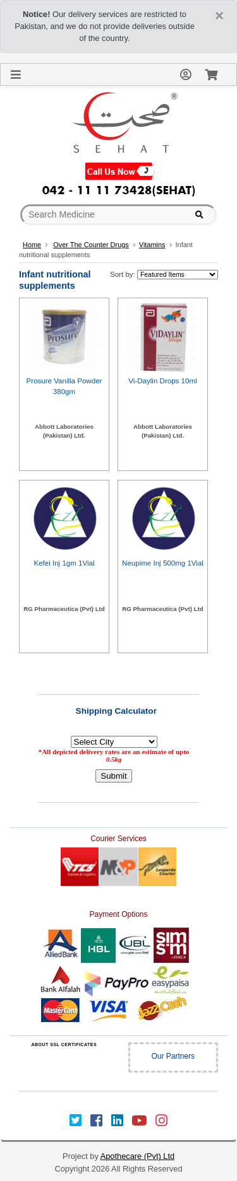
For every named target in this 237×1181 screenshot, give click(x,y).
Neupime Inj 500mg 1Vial (163, 563)
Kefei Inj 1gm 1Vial (63, 563)
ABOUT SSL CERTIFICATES (64, 1044)
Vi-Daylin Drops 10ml (162, 381)
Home (32, 244)
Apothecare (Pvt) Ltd (137, 1156)
